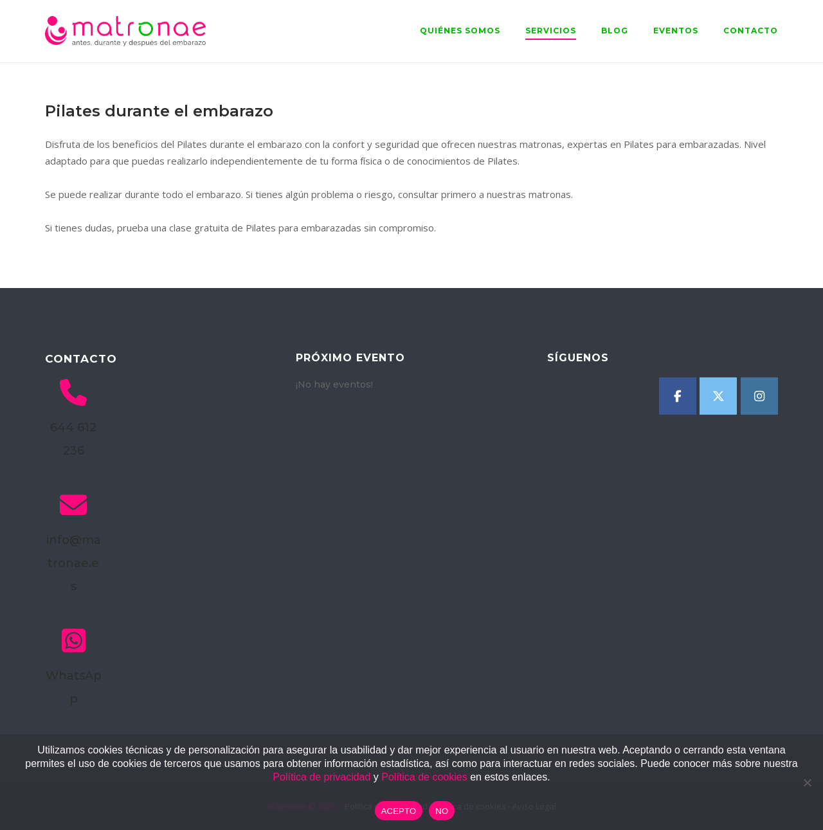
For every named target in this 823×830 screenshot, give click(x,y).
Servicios (550, 30)
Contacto (750, 30)
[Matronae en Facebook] (677, 396)
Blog (614, 30)
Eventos (675, 30)
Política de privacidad (321, 776)
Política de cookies (424, 776)
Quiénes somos (460, 30)
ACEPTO (399, 811)
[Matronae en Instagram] (759, 396)
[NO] (806, 782)
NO (441, 811)
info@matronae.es (73, 563)
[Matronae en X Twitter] (718, 396)
